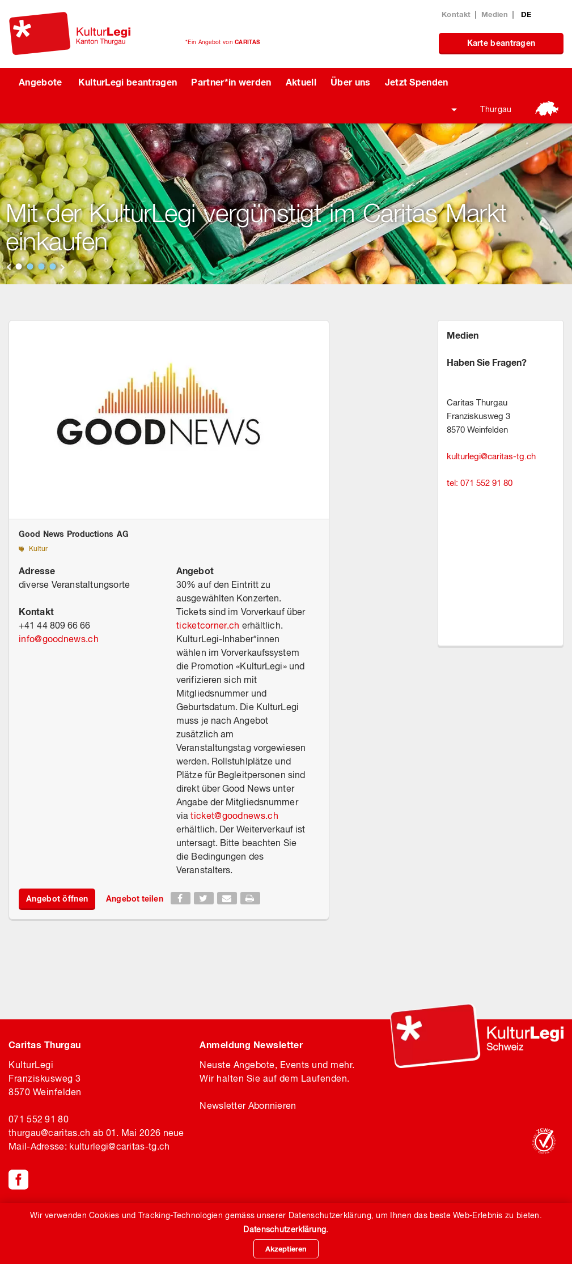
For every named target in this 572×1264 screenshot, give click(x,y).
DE (526, 14)
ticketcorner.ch (208, 625)
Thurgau (495, 109)
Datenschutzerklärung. (285, 1229)
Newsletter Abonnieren (248, 1105)
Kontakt (456, 14)
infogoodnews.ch (59, 639)
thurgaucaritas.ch (49, 1133)
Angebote (40, 81)
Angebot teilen (134, 898)
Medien (494, 14)
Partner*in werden (231, 81)
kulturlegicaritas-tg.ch (491, 456)
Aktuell (301, 81)
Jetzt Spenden (416, 81)
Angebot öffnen (57, 898)
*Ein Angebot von (222, 42)
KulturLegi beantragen (127, 81)
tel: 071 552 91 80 (479, 483)
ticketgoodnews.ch (234, 815)
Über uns (351, 81)
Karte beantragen (501, 43)
